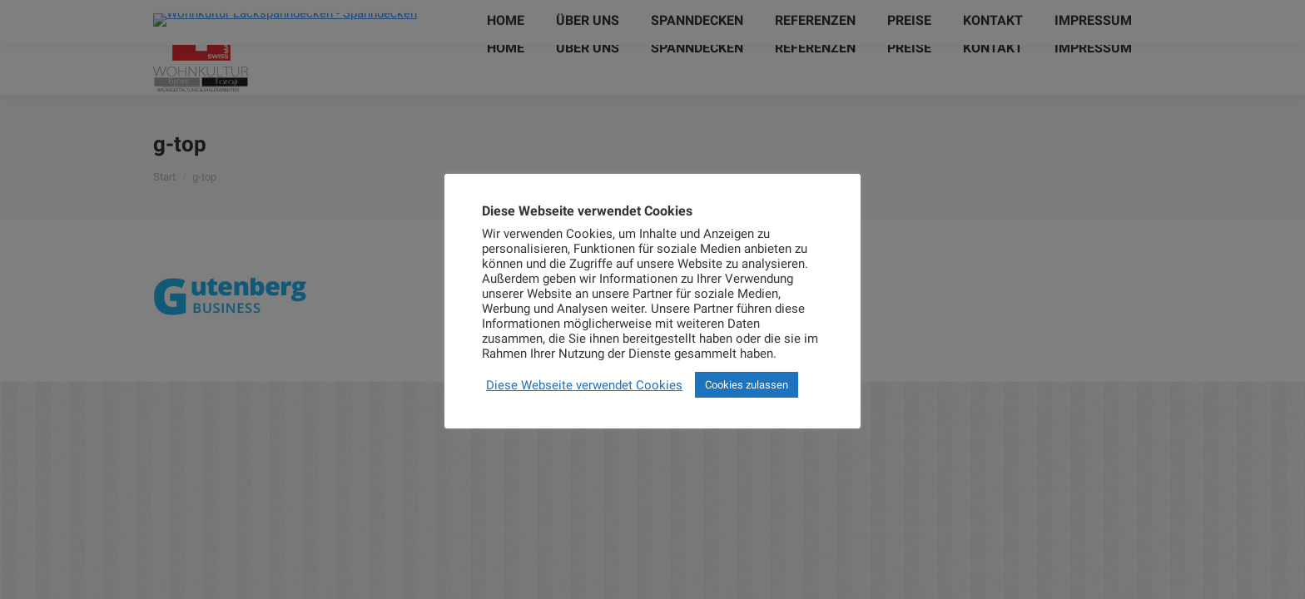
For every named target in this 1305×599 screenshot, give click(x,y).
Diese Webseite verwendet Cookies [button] (584, 385)
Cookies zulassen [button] (746, 385)
